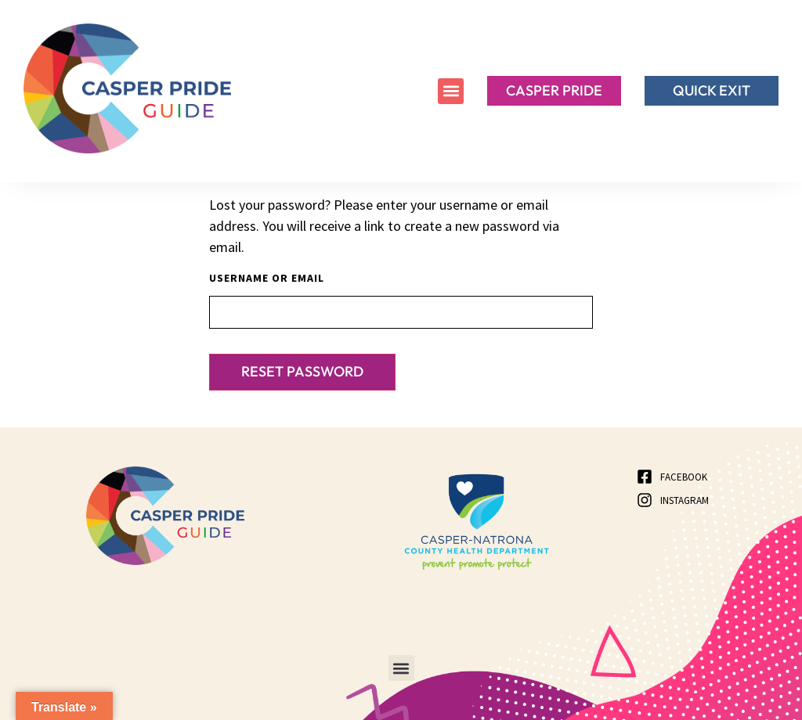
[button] (451, 91)
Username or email (266, 278)
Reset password (302, 371)
